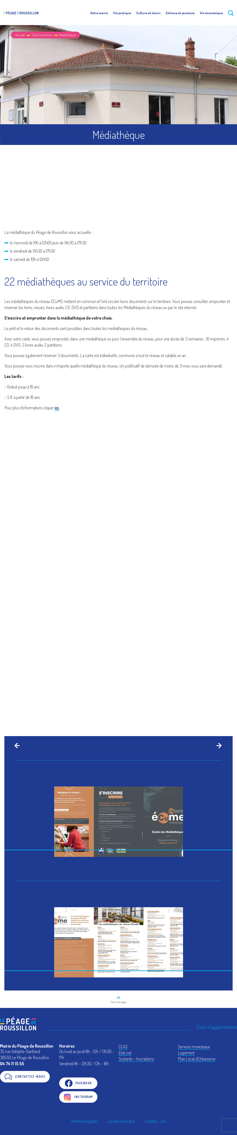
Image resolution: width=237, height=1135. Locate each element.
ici (57, 407)
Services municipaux (194, 1046)
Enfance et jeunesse (180, 13)
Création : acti (155, 1121)
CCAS (123, 1046)
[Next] (218, 745)
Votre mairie (99, 13)
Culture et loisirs (148, 13)
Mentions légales (84, 1121)
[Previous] (16, 745)
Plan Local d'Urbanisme (196, 1059)
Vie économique (211, 13)
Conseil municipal (121, 1121)
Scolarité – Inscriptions (136, 1059)
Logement (186, 1052)
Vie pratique (122, 13)
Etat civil (125, 1052)
